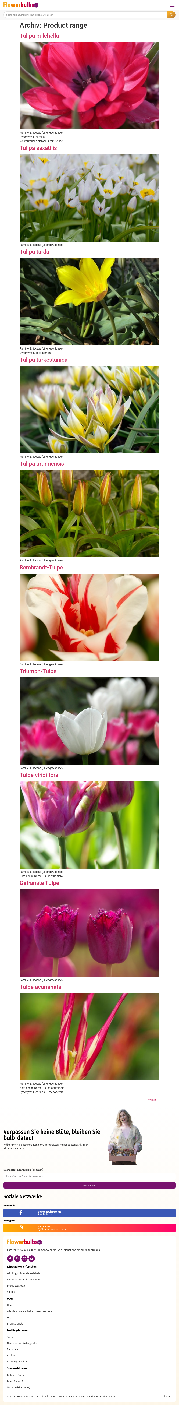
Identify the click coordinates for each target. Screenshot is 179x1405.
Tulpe (10, 1337)
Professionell (15, 1323)
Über (10, 1305)
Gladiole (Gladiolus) (18, 1387)
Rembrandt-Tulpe (41, 567)
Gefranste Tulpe (39, 883)
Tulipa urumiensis (42, 463)
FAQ (9, 1317)
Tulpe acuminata (40, 987)
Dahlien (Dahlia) (16, 1375)
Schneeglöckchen (17, 1361)
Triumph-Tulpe (38, 671)
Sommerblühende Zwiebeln (23, 1279)
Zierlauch (12, 1349)
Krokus (11, 1355)
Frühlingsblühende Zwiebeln (24, 1273)
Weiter (153, 1099)
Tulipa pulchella (39, 35)
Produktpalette (16, 1285)
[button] (172, 5)
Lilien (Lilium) (15, 1381)
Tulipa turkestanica (43, 359)
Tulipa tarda (34, 251)
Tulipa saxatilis (38, 148)
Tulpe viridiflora (39, 775)
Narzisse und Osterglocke (22, 1343)
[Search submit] (171, 14)
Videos (11, 1291)
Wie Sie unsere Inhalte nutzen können (29, 1311)
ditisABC (167, 1396)
